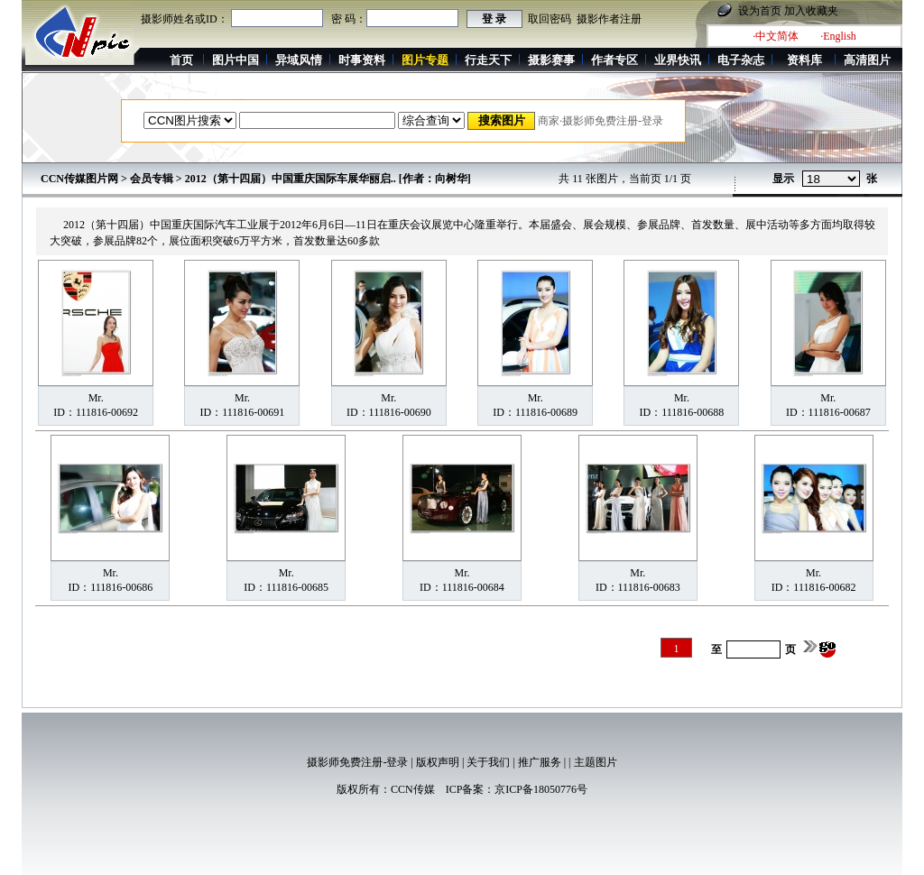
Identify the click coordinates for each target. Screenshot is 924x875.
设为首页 (759, 11)
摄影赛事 (551, 60)
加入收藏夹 (811, 11)
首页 (181, 60)
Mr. (96, 397)
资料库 (804, 60)
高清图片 (867, 60)
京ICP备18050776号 (540, 789)
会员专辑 (151, 178)
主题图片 (595, 762)
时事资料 (361, 60)
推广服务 (539, 762)
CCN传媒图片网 (79, 178)
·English (838, 36)
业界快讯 (677, 60)
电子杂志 (740, 60)
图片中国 (235, 60)
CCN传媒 (413, 789)
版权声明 (437, 762)
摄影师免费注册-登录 (357, 762)
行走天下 (488, 60)
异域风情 (298, 60)
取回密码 (549, 19)
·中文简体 (776, 36)
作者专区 (614, 60)
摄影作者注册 (609, 19)
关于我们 (488, 762)
